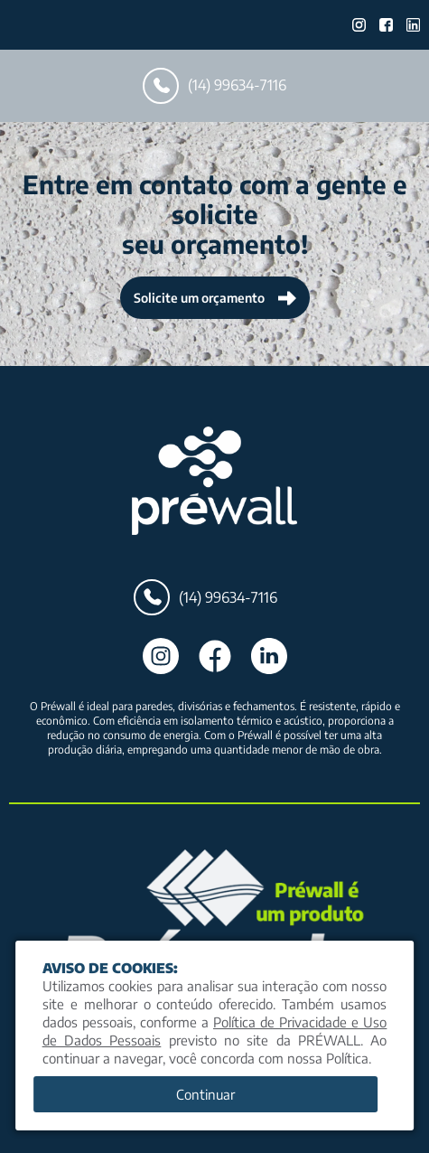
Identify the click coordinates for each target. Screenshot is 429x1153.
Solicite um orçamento (215, 298)
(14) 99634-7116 (214, 86)
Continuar (205, 1094)
